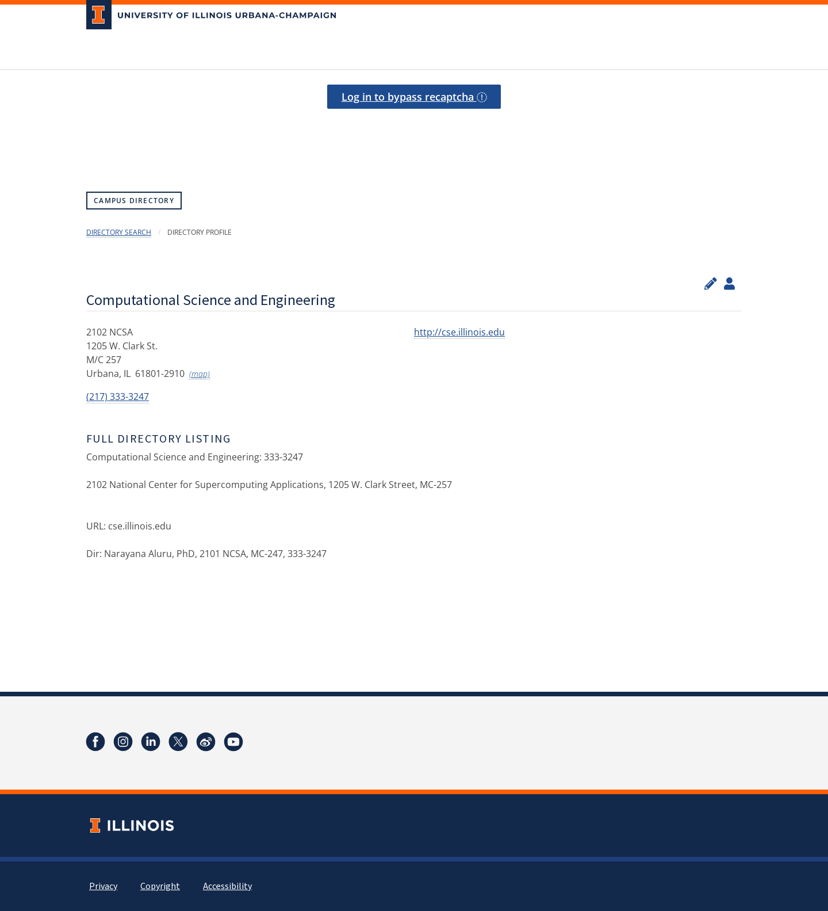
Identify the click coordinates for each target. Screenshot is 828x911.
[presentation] (414, 137)
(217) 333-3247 (117, 396)
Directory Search (118, 232)
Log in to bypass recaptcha (414, 97)
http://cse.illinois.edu (459, 332)
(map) (199, 373)
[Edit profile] (710, 283)
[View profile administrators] (729, 283)
